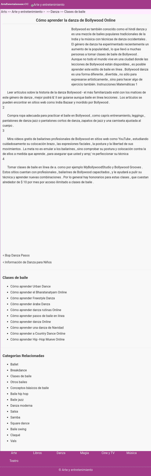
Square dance (19, 423)
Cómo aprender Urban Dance (30, 286)
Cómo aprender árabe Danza (30, 304)
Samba (15, 417)
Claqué (15, 435)
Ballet (14, 364)
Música (131, 453)
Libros (37, 453)
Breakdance (18, 370)
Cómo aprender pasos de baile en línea (37, 316)
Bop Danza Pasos (17, 255)
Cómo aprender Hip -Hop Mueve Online (37, 339)
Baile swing (18, 429)
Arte (14, 453)
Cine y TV (108, 453)
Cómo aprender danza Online (31, 322)
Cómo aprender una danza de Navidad (37, 328)
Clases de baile (74, 12)
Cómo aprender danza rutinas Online (36, 310)
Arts (4, 12)
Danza (55, 12)
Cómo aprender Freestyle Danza (33, 298)
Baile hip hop (19, 394)
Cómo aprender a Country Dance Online (38, 333)
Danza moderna (21, 405)
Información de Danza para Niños (28, 262)
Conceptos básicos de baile (29, 388)
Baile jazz (17, 400)
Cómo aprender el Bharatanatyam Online (38, 292)
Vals (13, 441)
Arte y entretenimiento (49, 4)
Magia (84, 453)
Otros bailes (18, 382)
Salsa (14, 411)
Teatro (13, 461)
